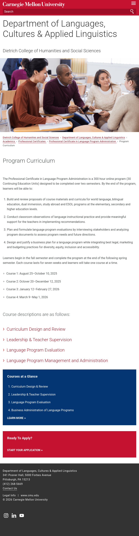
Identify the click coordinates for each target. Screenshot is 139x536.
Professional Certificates (32, 141)
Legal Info (9, 495)
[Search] (69, 11)
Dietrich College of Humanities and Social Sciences (52, 50)
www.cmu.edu (30, 495)
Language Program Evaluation (36, 350)
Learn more (15, 418)
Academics (9, 141)
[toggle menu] (133, 4)
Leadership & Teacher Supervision (39, 339)
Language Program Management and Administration (57, 360)
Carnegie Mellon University (59, 5)
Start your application (23, 450)
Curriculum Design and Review (36, 329)
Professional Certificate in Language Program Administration (83, 141)
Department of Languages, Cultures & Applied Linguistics (60, 28)
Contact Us (10, 488)
